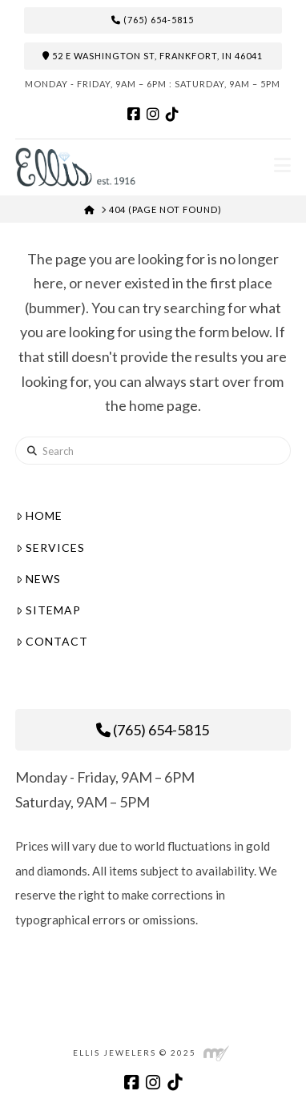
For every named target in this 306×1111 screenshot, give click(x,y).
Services (50, 547)
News (38, 579)
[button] (282, 165)
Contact (52, 641)
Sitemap (48, 610)
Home (39, 515)
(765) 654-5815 (152, 20)
